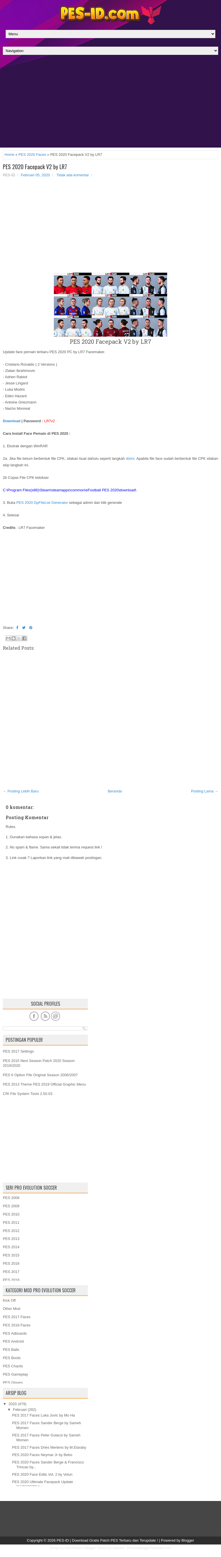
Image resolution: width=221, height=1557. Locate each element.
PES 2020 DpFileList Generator (42, 502)
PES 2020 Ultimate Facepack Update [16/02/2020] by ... (42, 1484)
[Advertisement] (110, 102)
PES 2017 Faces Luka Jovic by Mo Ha (43, 1415)
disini (130, 458)
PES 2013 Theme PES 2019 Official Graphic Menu (44, 1084)
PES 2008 (11, 1198)
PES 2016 (11, 1263)
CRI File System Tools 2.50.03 (27, 1094)
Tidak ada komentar (72, 175)
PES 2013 (11, 1239)
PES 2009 (11, 1206)
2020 (12, 1404)
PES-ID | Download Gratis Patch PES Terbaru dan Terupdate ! (107, 1540)
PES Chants (13, 1366)
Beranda (115, 791)
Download (11, 421)
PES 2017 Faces (17, 1317)
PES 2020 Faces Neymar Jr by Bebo (42, 1455)
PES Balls (11, 1349)
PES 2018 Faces (17, 1325)
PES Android (13, 1341)
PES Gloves (13, 1382)
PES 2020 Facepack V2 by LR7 (35, 166)
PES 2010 (11, 1214)
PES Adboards (15, 1333)
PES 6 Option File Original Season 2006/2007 (40, 1075)
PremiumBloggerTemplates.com (149, 1548)
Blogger (187, 1540)
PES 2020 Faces (32, 154)
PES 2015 (11, 1255)
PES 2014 (11, 1247)
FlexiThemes (73, 1548)
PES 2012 (11, 1231)
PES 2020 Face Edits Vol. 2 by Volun (42, 1474)
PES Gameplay (15, 1374)
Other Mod (11, 1309)
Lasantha (117, 1548)
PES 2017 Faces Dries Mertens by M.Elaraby (49, 1447)
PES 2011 (11, 1222)
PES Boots (12, 1358)
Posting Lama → (204, 791)
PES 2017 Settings (18, 1051)
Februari (20, 1409)
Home (9, 154)
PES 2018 (11, 1280)
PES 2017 (11, 1272)
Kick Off (9, 1300)
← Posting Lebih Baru (21, 791)
